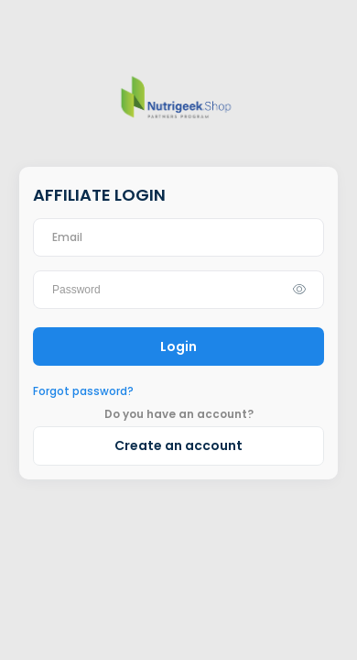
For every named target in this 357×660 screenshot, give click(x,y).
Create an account (178, 445)
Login (178, 346)
